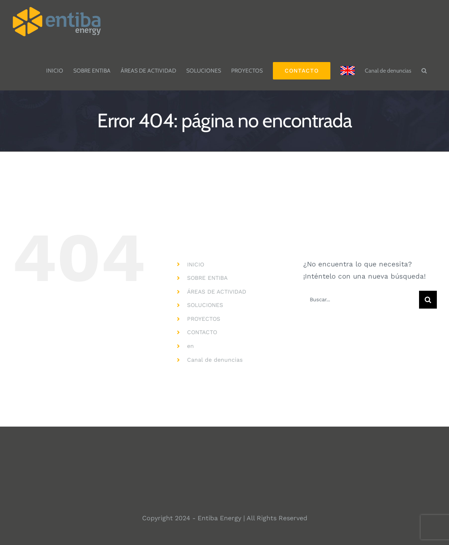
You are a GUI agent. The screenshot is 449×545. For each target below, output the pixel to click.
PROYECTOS (203, 318)
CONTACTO (202, 332)
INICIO (195, 264)
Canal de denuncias (215, 359)
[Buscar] (428, 300)
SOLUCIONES (205, 305)
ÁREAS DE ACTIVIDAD (216, 291)
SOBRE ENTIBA (207, 278)
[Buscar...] (361, 300)
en (190, 346)
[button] (424, 66)
